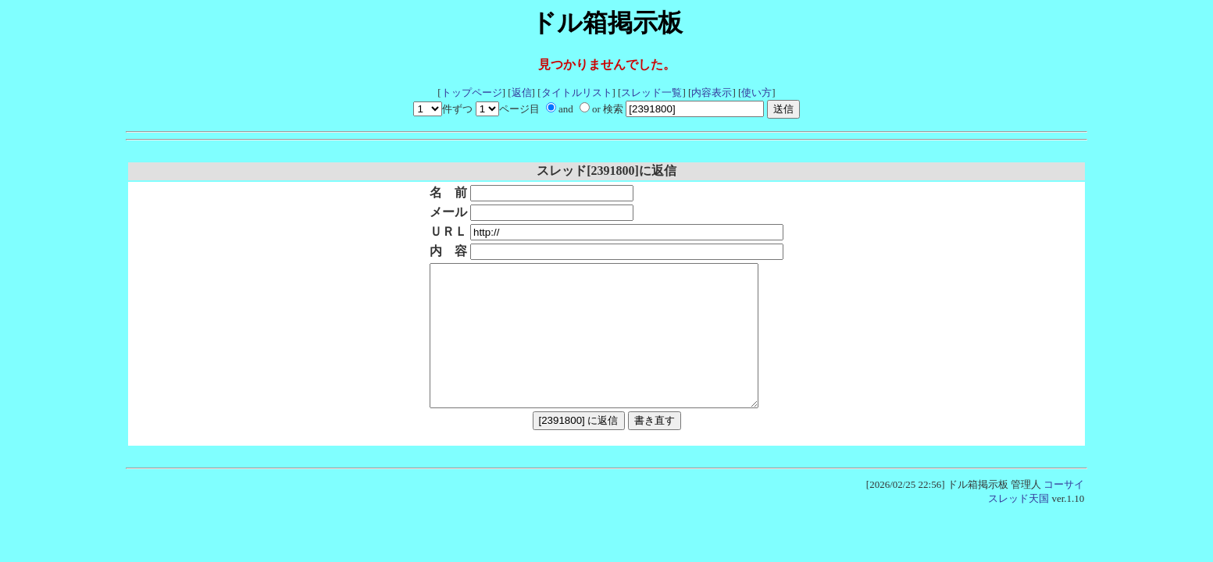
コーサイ (1064, 512)
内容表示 (711, 92)
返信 (522, 92)
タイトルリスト (576, 92)
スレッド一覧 (651, 92)
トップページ (471, 92)
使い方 (756, 92)
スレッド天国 (1018, 526)
